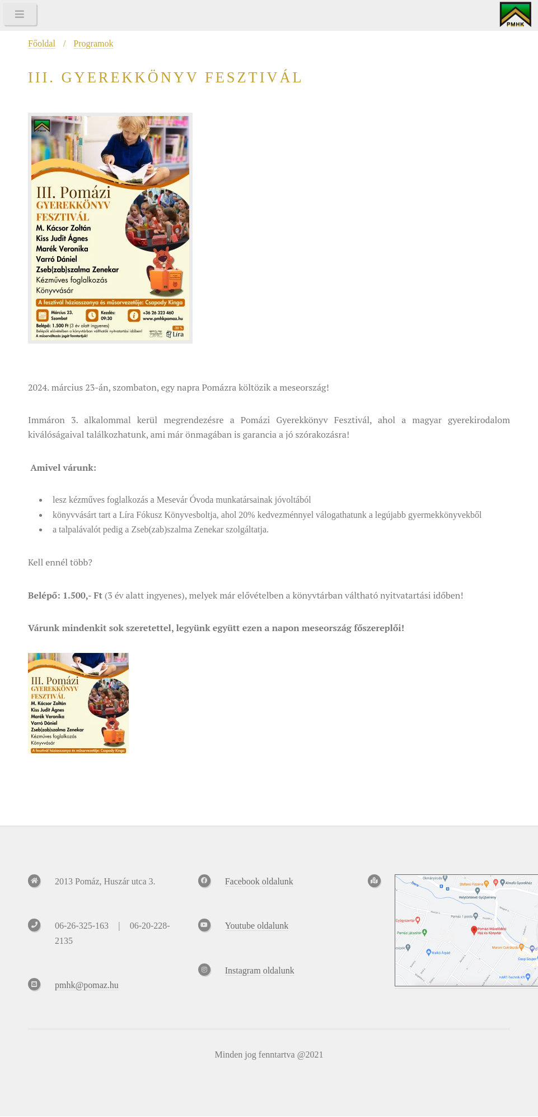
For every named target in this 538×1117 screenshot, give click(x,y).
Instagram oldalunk (259, 970)
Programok (93, 43)
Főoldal (41, 43)
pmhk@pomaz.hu (87, 985)
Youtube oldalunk (257, 925)
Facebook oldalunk (259, 881)
